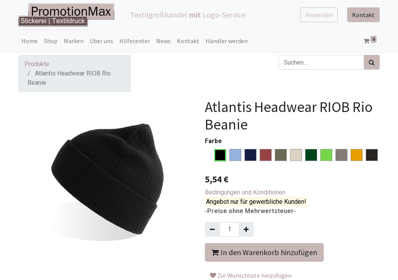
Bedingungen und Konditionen (245, 192)
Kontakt (363, 15)
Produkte (36, 64)
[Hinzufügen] (246, 229)
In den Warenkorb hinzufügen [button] (264, 252)
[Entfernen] (212, 229)
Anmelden (319, 15)
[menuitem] (29, 41)
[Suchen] (372, 62)
